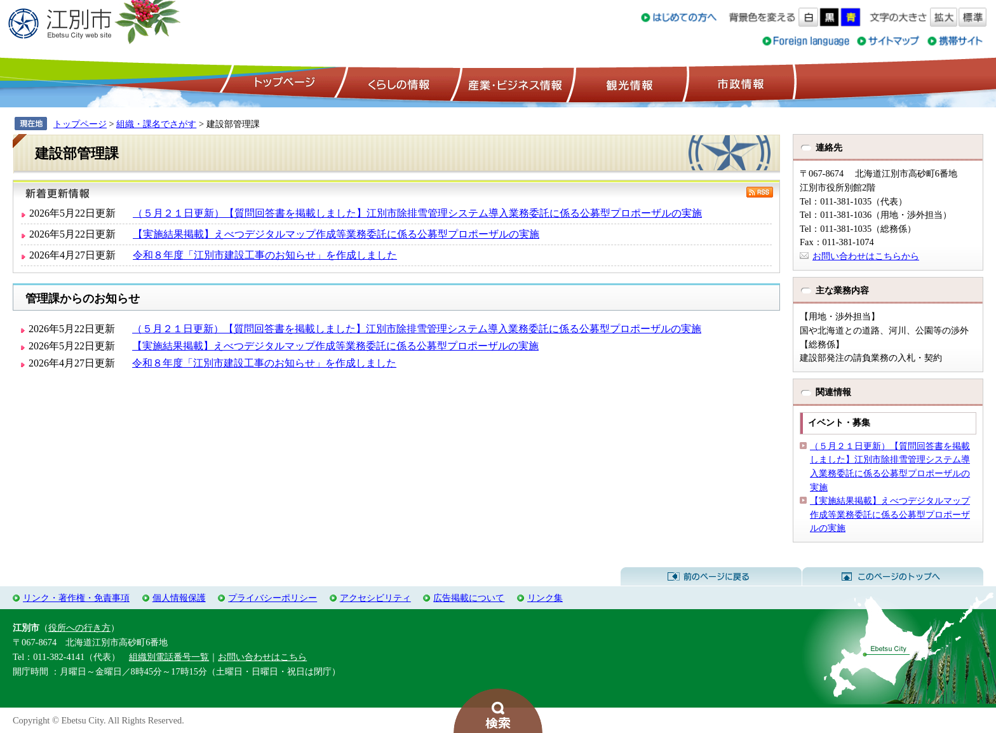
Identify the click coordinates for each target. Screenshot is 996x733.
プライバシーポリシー (272, 598)
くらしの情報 (397, 83)
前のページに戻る (711, 576)
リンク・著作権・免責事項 (76, 598)
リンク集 (545, 598)
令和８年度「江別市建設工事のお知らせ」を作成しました (265, 255)
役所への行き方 (79, 627)
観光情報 (628, 83)
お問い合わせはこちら (262, 657)
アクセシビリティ (375, 598)
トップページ (282, 83)
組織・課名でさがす (156, 124)
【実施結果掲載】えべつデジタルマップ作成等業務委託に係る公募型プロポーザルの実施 (336, 234)
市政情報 (739, 83)
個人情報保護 (179, 598)
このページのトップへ (892, 576)
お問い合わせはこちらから (865, 256)
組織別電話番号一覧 (169, 657)
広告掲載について (468, 598)
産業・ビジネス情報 (512, 83)
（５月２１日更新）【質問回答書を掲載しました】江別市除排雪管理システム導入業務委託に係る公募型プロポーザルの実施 (417, 213)
